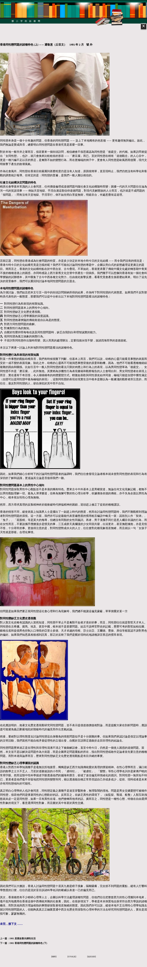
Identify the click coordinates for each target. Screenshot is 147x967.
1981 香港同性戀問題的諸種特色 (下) (28, 943)
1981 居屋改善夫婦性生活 (22, 938)
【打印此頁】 (72, 957)
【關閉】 (53, 957)
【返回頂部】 (91, 957)
